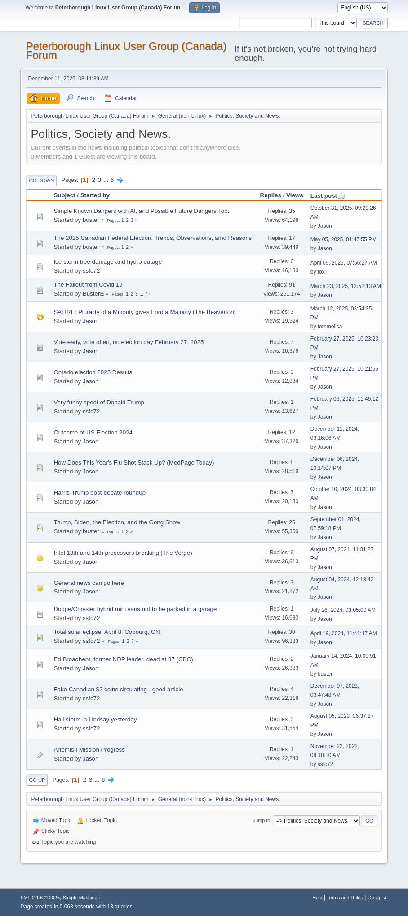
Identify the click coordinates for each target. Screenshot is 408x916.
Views (294, 195)
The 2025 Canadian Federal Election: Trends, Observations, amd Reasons (152, 238)
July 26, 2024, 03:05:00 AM (343, 610)
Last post (327, 195)
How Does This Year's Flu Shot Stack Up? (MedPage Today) (133, 462)
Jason (325, 226)
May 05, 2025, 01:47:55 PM (343, 239)
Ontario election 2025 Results (92, 372)
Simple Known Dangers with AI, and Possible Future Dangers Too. (141, 211)
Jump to (261, 820)
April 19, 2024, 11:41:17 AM (343, 633)
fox (321, 272)
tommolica (330, 326)
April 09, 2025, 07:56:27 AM (343, 263)
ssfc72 (91, 270)
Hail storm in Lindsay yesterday (95, 719)
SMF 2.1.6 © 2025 (40, 897)
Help (317, 897)
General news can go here (88, 583)
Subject (64, 195)
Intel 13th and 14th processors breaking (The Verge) (122, 552)
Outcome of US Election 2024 (93, 432)
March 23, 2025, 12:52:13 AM (345, 286)
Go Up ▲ (378, 897)
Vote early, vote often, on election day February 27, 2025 (128, 342)
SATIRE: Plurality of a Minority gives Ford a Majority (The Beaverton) (144, 312)
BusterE (93, 293)
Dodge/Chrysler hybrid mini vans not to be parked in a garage (135, 609)
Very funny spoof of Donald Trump (98, 402)
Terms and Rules (345, 897)
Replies (270, 195)
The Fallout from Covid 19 (87, 284)
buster (91, 220)
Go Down (41, 180)
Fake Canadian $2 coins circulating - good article (118, 689)
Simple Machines (81, 897)
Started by (95, 195)
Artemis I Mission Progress (89, 749)
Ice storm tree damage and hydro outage (107, 261)
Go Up (37, 780)
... (106, 180)
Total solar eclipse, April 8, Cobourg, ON (106, 631)
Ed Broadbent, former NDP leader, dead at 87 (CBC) (123, 659)
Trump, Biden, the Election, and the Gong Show (116, 522)
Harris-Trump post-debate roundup (99, 492)
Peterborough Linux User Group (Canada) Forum (126, 50)
